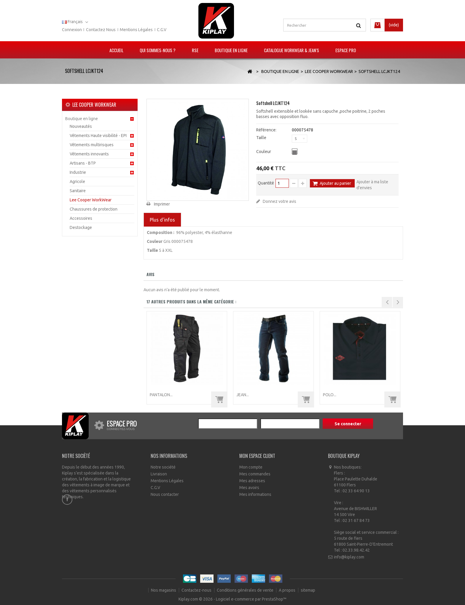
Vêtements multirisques (92, 144)
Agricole (77, 181)
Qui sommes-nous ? (158, 50)
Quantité (266, 183)
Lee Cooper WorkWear (91, 200)
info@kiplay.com (349, 557)
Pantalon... (161, 394)
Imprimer (162, 204)
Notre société (163, 467)
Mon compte (250, 467)
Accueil (116, 50)
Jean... (242, 394)
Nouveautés (81, 126)
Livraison (159, 474)
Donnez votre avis (279, 201)
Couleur (264, 151)
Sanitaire (78, 190)
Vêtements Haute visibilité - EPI (98, 135)
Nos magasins (164, 590)
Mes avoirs (249, 487)
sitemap (308, 590)
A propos (287, 590)
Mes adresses (252, 480)
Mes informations (255, 494)
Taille (261, 137)
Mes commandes (254, 474)
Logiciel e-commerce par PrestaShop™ (251, 599)
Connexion (72, 29)
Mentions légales (136, 29)
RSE (195, 50)
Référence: (266, 130)
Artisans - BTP (83, 163)
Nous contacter (165, 494)
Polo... (329, 394)
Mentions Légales (167, 480)
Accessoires (81, 218)
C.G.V (161, 29)
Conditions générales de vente (245, 590)
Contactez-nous (196, 590)
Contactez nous (101, 29)
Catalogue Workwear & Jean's (291, 50)
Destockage (81, 227)
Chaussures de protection (93, 209)
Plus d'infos (162, 219)
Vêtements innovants (89, 154)
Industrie (78, 172)
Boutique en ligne (231, 50)
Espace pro (345, 50)
